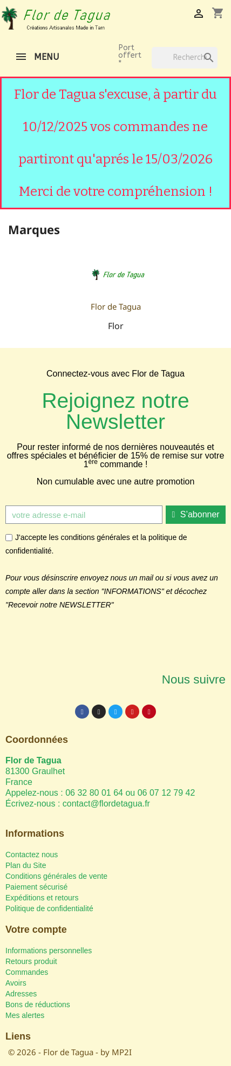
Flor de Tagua (116, 306)
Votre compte (36, 929)
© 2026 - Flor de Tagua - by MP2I (70, 1052)
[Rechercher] (185, 58)
